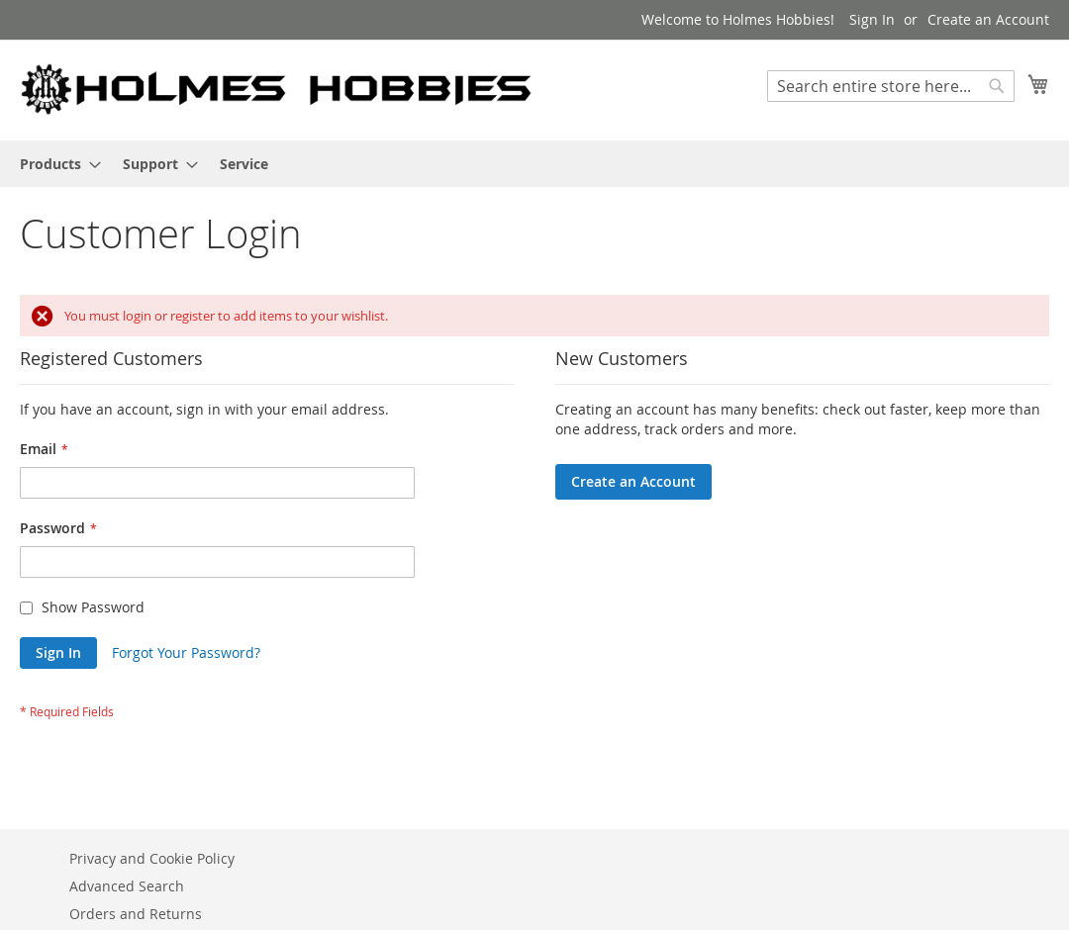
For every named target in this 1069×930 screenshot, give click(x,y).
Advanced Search (126, 886)
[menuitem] (54, 163)
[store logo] (277, 89)
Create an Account (988, 19)
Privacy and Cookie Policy (152, 858)
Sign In (872, 19)
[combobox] (891, 86)
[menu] (534, 163)
